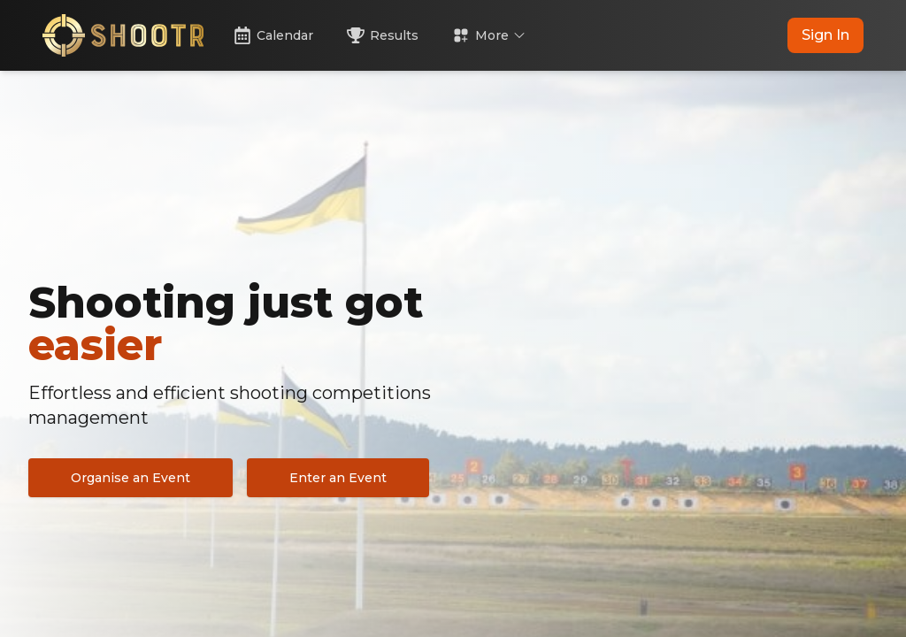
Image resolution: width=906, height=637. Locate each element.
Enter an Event (338, 478)
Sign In (825, 35)
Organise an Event (130, 478)
